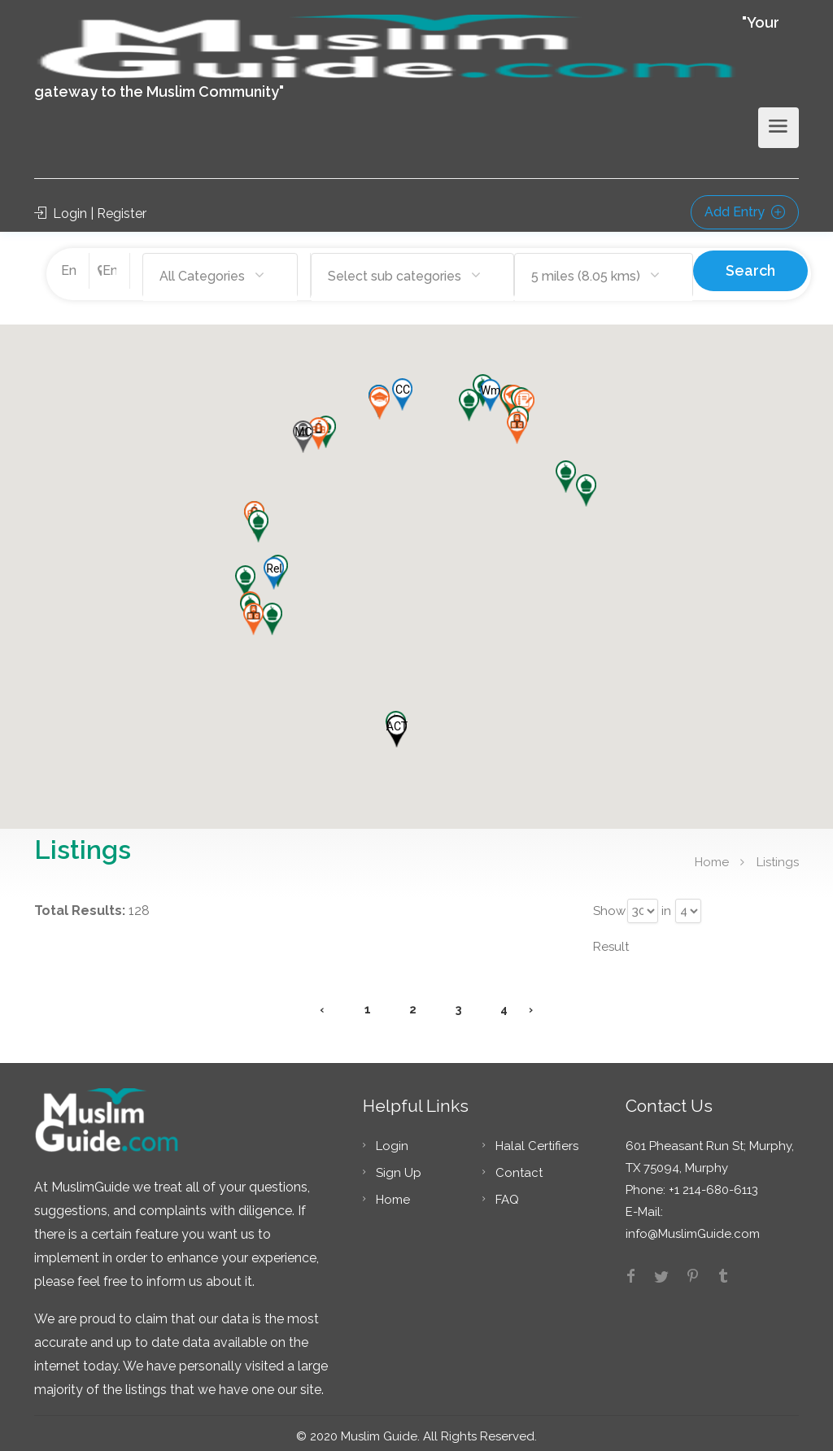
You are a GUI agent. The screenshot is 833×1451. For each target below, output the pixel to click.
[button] (274, 567)
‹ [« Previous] (322, 1002)
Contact (519, 1166)
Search (750, 270)
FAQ (507, 1193)
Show (608, 904)
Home (712, 855)
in (666, 904)
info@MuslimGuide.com (693, 1227)
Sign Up (398, 1166)
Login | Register (90, 213)
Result (611, 940)
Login (392, 1139)
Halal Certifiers (536, 1139)
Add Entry (744, 212)
